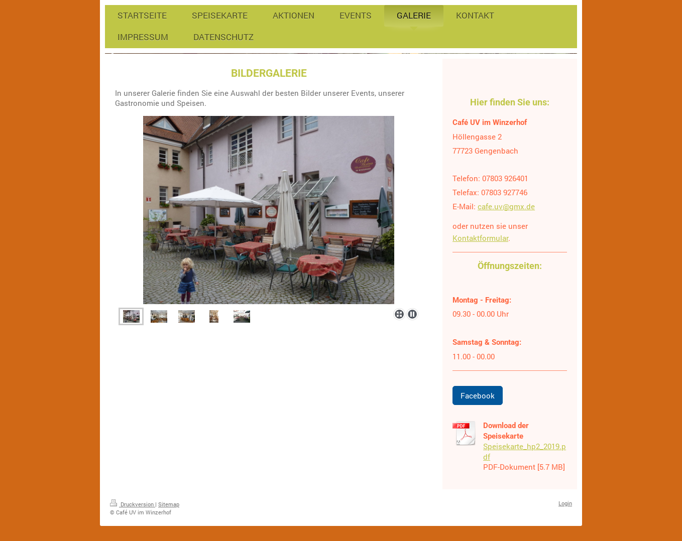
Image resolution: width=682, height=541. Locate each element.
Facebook (478, 395)
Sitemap (168, 504)
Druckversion (132, 504)
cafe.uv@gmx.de (506, 206)
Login (565, 503)
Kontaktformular (480, 238)
